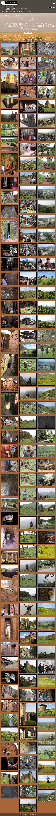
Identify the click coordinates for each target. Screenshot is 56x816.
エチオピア (28, 33)
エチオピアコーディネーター (27, 18)
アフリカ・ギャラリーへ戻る (10, 15)
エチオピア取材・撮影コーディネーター (20, 24)
